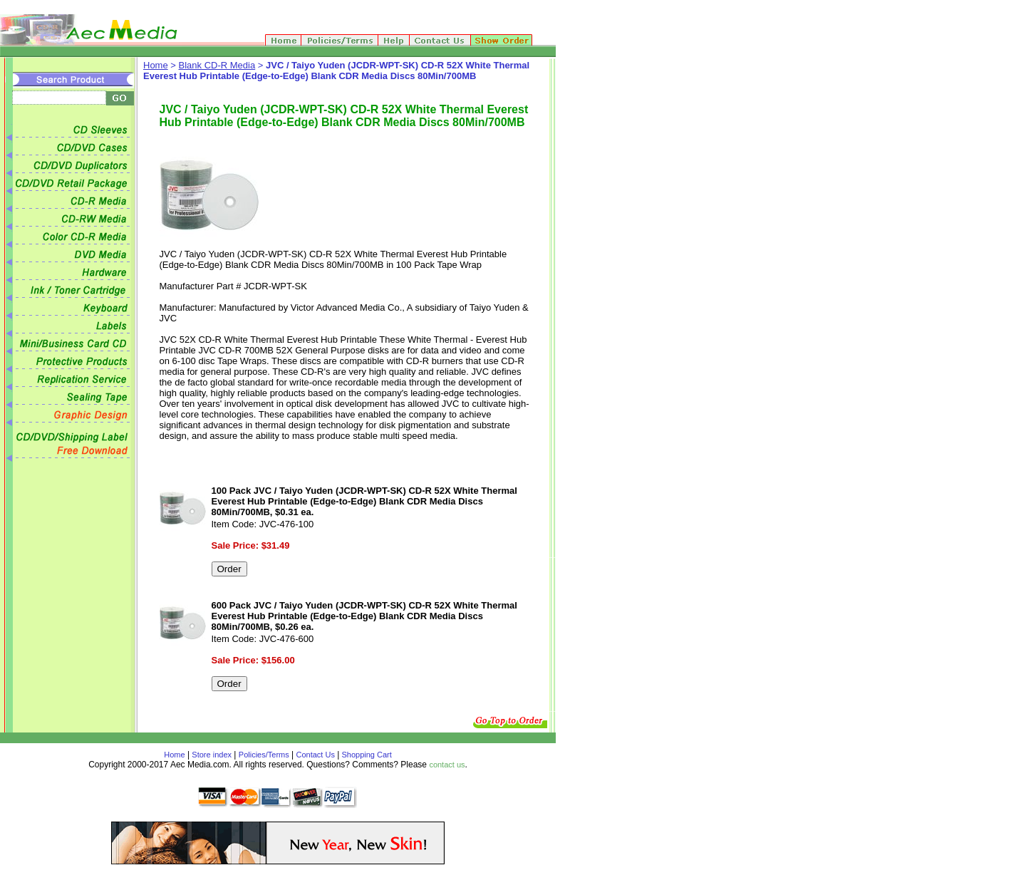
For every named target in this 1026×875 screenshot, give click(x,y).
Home (155, 65)
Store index (212, 754)
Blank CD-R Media (217, 65)
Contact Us (315, 754)
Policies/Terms (264, 754)
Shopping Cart (365, 754)
